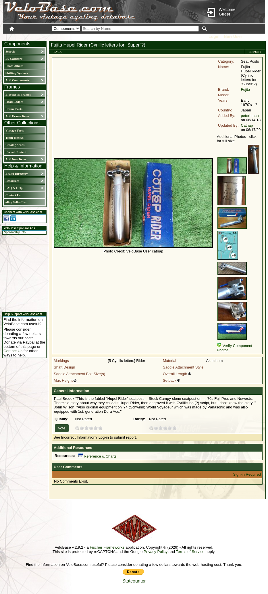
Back (57, 51)
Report (255, 51)
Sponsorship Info (15, 232)
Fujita (245, 89)
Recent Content (15, 152)
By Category (13, 58)
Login (214, 36)
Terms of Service (190, 551)
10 (100, 428)
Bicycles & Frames (18, 94)
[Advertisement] (22, 272)
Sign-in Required (247, 474)
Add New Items (15, 159)
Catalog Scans (14, 144)
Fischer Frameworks (107, 547)
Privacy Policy (155, 551)
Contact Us (12, 195)
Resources (12, 180)
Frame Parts (13, 109)
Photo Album (14, 66)
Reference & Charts (97, 456)
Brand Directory (16, 173)
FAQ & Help (14, 188)
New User (233, 36)
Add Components (17, 80)
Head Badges (14, 101)
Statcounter (134, 580)
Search (10, 51)
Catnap (247, 125)
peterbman (250, 115)
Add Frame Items (17, 116)
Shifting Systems (16, 73)
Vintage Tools (14, 130)
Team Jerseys (14, 137)
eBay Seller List (16, 202)
